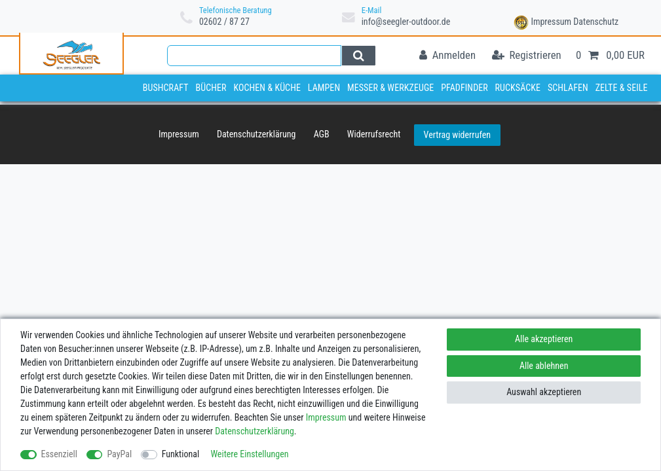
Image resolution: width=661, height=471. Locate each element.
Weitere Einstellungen (249, 454)
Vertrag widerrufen (457, 135)
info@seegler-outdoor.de (406, 21)
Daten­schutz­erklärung (256, 134)
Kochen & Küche (267, 87)
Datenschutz (595, 21)
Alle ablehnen (544, 365)
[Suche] (358, 55)
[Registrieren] (527, 56)
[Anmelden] (447, 56)
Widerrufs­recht (374, 134)
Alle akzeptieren (544, 339)
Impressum (551, 21)
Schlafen (568, 87)
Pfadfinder (464, 87)
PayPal (119, 454)
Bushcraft (166, 87)
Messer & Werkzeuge (390, 87)
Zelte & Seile (621, 87)
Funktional (181, 454)
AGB (322, 134)
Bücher (210, 87)
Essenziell (59, 454)
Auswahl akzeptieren (543, 392)
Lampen (324, 87)
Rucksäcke (518, 87)
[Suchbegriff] (254, 55)
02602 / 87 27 (224, 21)
